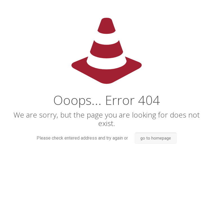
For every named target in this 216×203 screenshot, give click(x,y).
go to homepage (155, 138)
